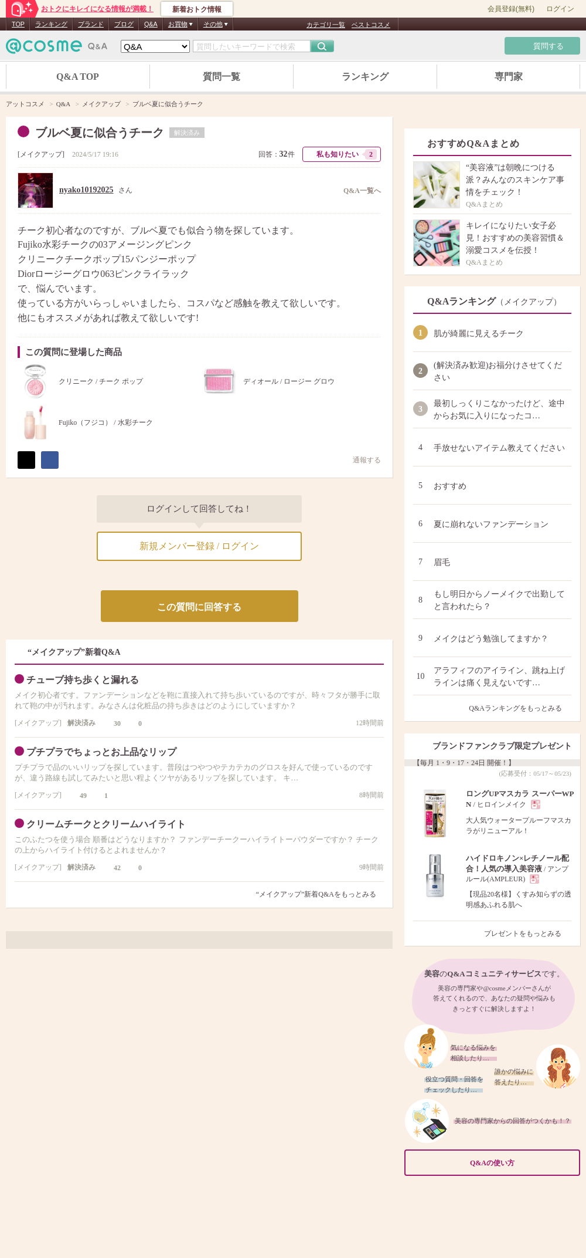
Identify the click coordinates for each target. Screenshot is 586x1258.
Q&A (151, 24)
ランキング (51, 24)
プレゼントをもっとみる (527, 933)
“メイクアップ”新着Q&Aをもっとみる (316, 894)
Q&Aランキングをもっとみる (520, 708)
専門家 (509, 77)
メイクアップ (41, 154)
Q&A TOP (77, 77)
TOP (18, 24)
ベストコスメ (371, 24)
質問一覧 (221, 77)
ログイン (560, 9)
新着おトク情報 (197, 9)
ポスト (26, 460)
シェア (50, 460)
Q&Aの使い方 (521, 1163)
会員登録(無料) (511, 9)
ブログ (124, 24)
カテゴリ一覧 (325, 24)
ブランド (91, 24)
